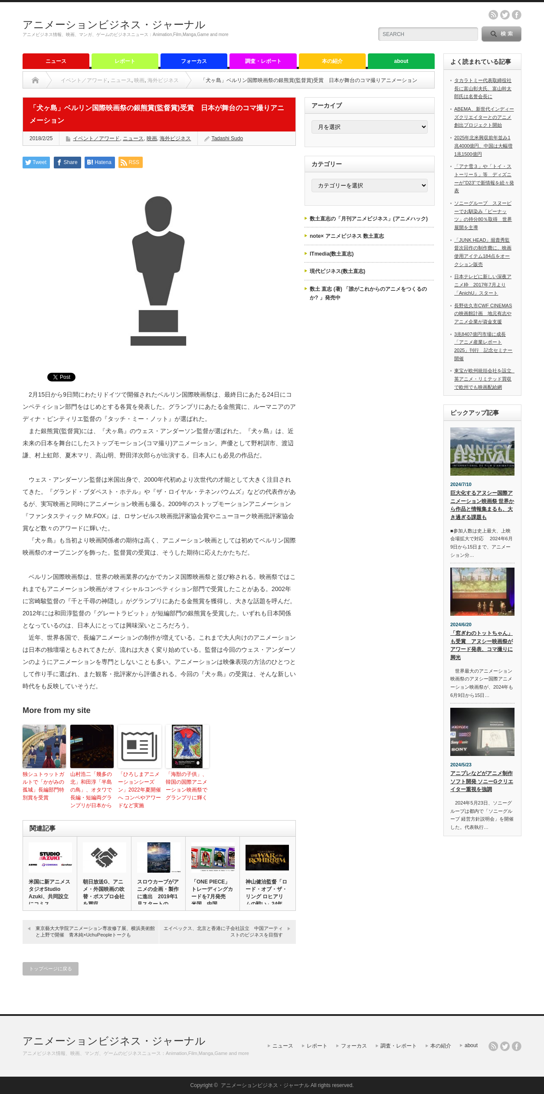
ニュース (56, 61)
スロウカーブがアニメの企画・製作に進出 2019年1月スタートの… (158, 893)
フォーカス (194, 61)
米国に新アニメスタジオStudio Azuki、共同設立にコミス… (49, 893)
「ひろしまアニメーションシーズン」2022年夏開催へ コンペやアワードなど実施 (139, 789)
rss (493, 15)
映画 (139, 80)
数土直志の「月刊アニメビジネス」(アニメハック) (369, 219)
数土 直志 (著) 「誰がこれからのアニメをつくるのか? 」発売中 (368, 293)
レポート (125, 61)
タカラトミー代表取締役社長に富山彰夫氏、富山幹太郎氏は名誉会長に (482, 88)
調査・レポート (263, 61)
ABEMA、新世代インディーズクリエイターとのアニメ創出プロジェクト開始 (484, 117)
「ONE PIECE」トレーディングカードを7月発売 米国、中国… (212, 893)
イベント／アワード (84, 80)
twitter (505, 15)
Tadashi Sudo (227, 138)
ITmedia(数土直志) (332, 254)
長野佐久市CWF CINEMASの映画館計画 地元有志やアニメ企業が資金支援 (483, 313)
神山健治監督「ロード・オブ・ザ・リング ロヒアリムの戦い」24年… (267, 893)
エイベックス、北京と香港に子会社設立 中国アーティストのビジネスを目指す (223, 931)
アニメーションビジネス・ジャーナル (114, 24)
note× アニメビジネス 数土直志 (347, 236)
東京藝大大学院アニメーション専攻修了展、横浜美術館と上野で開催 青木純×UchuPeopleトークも (95, 931)
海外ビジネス (163, 80)
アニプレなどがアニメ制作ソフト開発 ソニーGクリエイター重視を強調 (481, 781)
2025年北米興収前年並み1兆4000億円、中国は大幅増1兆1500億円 (483, 145)
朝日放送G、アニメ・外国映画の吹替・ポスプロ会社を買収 (104, 893)
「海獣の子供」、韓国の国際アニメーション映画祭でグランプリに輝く (186, 786)
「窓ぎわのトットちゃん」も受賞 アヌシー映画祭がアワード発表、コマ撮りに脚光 (481, 645)
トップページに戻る (50, 968)
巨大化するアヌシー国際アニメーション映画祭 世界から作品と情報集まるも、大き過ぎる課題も (482, 505)
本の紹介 (332, 61)
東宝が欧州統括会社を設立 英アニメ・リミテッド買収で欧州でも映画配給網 (485, 378)
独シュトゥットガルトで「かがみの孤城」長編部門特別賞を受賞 (43, 786)
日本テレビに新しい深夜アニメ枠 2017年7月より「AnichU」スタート (482, 284)
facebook (516, 15)
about (401, 61)
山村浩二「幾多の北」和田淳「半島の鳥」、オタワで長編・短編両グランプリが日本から (91, 789)
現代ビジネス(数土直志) (337, 271)
